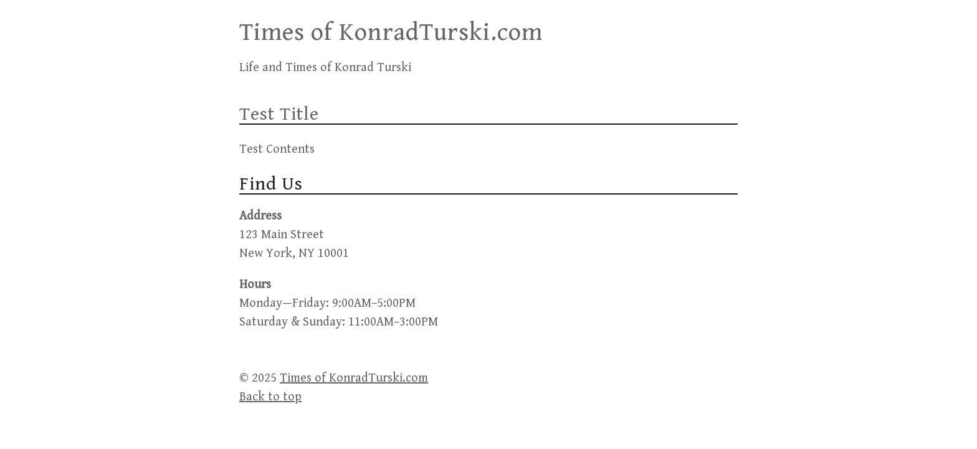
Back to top (270, 397)
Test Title (279, 114)
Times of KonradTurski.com (391, 32)
